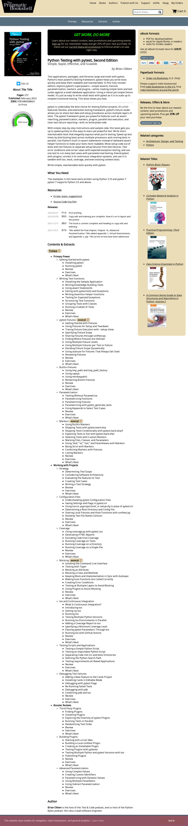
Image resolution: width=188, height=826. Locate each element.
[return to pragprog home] (18, 7)
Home (93, 3)
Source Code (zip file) (65, 201)
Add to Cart (147, 57)
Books (102, 3)
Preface (55, 251)
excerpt (83, 319)
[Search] (160, 12)
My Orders (177, 3)
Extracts (102, 21)
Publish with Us (129, 3)
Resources (87, 21)
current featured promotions (85, 47)
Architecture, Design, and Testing (164, 141)
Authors (113, 3)
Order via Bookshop (157, 78)
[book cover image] (22, 54)
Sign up (56, 43)
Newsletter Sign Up (151, 122)
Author (116, 21)
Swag (165, 3)
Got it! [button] (171, 821)
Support (145, 3)
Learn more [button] (98, 820)
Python (150, 145)
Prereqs (72, 21)
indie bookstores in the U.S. (161, 86)
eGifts (156, 3)
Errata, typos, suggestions (67, 196)
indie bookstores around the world (159, 90)
